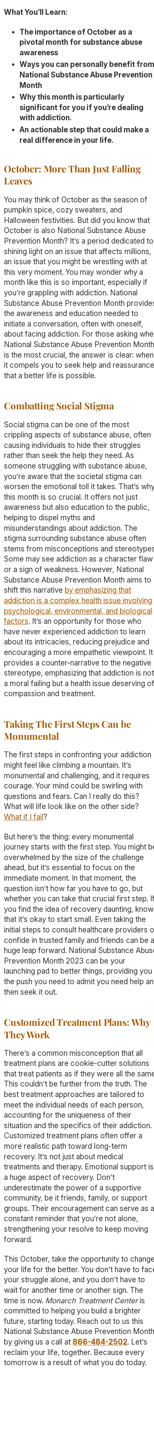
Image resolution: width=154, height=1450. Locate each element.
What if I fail (23, 817)
